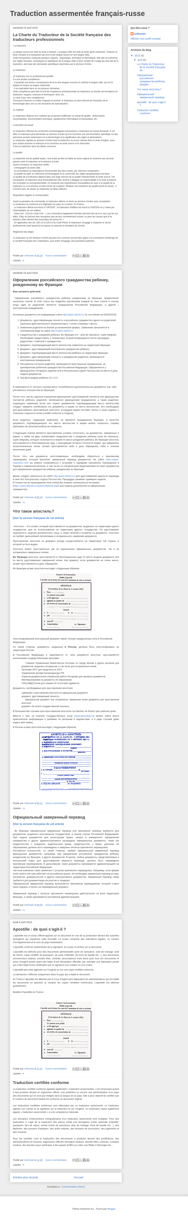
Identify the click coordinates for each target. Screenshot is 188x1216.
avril (140, 59)
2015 (138, 55)
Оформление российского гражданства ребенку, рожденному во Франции (61, 282)
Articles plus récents (25, 1177)
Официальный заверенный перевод (49, 817)
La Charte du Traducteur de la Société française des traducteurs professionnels (62, 37)
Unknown (140, 33)
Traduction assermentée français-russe (77, 13)
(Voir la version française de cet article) (38, 517)
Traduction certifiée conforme (147, 112)
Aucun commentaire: (56, 255)
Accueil (78, 1177)
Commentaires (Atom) (73, 1186)
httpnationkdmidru (62, 330)
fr (23, 260)
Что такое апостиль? (33, 511)
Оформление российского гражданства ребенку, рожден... (151, 80)
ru (24, 502)
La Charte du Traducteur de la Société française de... (151, 67)
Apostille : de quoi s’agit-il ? (39, 929)
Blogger (111, 1208)
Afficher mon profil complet (145, 38)
